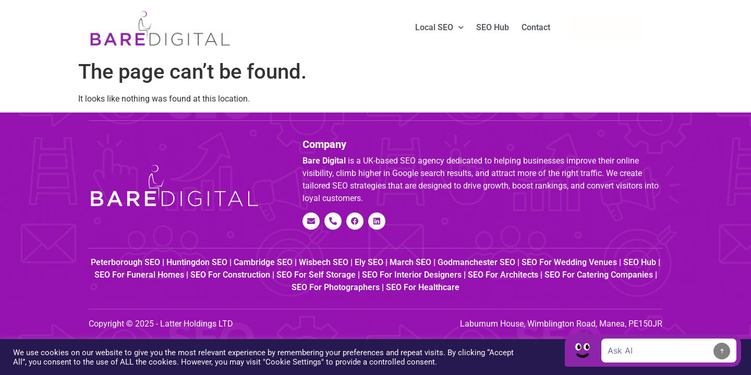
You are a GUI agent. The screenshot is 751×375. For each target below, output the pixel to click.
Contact (536, 27)
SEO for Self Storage (316, 275)
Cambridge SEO (263, 262)
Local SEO (439, 27)
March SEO (410, 262)
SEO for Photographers (336, 287)
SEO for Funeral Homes (139, 275)
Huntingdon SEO (196, 262)
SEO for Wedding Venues (569, 262)
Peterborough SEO (125, 262)
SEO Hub (492, 27)
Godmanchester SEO (476, 262)
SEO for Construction (230, 275)
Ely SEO (369, 262)
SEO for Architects (503, 275)
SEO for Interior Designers (412, 275)
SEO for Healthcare (422, 287)
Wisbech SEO (323, 262)
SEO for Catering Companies (598, 275)
